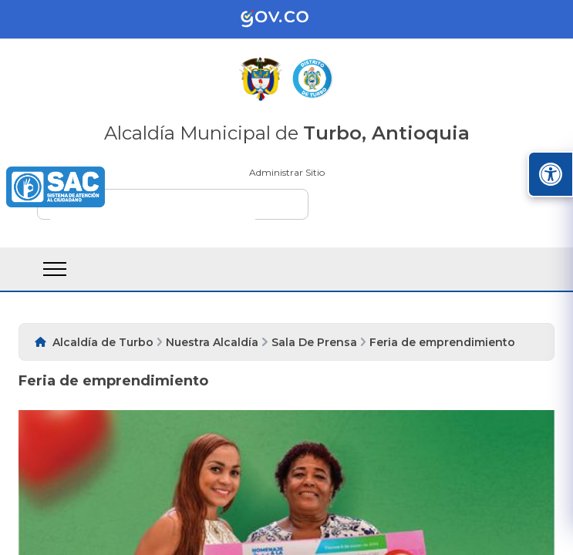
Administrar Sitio (287, 172)
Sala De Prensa (314, 342)
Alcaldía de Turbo (102, 342)
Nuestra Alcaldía (212, 342)
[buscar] (152, 211)
